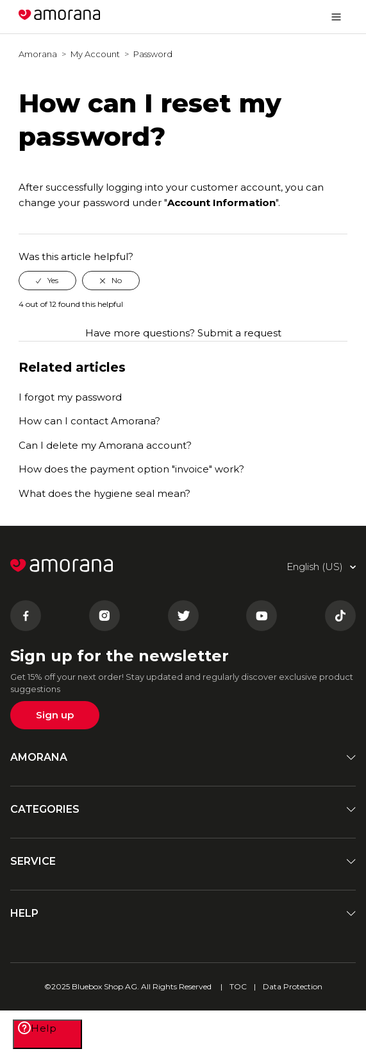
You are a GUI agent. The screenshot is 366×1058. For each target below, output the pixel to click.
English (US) (278, 16)
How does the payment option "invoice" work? (131, 469)
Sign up (55, 715)
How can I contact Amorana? (89, 421)
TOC (238, 986)
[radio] (47, 280)
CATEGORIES (183, 809)
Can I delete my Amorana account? (105, 445)
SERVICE (183, 861)
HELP (183, 913)
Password (152, 54)
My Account (95, 54)
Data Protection (292, 986)
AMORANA (183, 757)
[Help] (47, 1034)
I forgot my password (70, 397)
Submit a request (239, 333)
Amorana (38, 54)
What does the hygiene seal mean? (104, 493)
